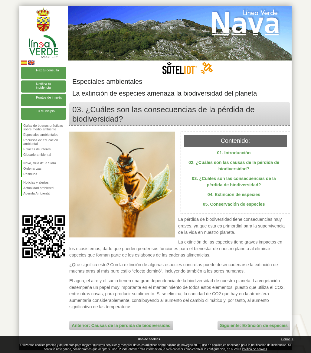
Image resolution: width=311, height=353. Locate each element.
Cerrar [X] (287, 339)
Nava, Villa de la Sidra (39, 163)
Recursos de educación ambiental (40, 141)
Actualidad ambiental (38, 188)
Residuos (30, 174)
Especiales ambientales (40, 134)
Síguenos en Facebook (24, 205)
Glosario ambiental (37, 154)
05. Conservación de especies (234, 204)
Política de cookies (254, 349)
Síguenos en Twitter (34, 205)
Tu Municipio (45, 111)
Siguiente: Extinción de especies (254, 325)
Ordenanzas (32, 168)
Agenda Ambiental (36, 193)
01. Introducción (233, 152)
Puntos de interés (49, 97)
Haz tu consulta (47, 70)
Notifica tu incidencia (43, 85)
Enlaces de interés (37, 149)
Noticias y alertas (36, 182)
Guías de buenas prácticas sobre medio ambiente (43, 127)
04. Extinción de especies (234, 194)
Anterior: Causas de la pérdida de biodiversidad (121, 325)
